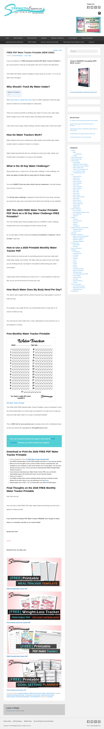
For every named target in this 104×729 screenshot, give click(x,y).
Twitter (92, 7)
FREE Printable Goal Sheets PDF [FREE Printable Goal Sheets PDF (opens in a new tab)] (16, 690)
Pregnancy (75, 215)
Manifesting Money (77, 289)
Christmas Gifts (76, 179)
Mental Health (76, 244)
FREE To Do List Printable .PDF (80, 169)
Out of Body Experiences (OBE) (80, 274)
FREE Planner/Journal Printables (37, 693)
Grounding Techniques (78, 268)
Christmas (75, 219)
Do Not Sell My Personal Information (42, 721)
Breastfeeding (78, 154)
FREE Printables (32, 42)
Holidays (73, 217)
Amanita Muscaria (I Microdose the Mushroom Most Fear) (82, 133)
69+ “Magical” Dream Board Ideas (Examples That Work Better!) (84, 120)
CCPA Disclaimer (17, 721)
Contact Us (91, 42)
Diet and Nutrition (77, 210)
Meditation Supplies (77, 239)
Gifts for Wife (76, 198)
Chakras (75, 262)
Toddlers (75, 155)
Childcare (73, 150)
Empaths (75, 267)
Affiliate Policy (28, 721)
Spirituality (44, 38)
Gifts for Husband (77, 188)
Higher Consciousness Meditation (81, 236)
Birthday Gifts (76, 178)
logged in (14, 710)
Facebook (88, 7)
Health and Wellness (23, 693)
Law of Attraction (73, 38)
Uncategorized (74, 291)
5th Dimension (76, 251)
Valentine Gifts (76, 205)
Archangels (75, 255)
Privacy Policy (7, 721)
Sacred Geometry (77, 277)
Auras (74, 260)
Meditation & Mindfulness (57, 38)
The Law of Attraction (76, 284)
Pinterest (95, 7)
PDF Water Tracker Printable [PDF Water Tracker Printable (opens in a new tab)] (15, 403)
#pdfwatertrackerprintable (47, 695)
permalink (50, 696)
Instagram (99, 7)
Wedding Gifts (76, 207)
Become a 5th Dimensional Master (49, 42)
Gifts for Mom (76, 193)
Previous (55, 50)
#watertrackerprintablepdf (22, 696)
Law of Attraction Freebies (79, 171)
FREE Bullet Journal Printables (80, 164)
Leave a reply (27, 55)
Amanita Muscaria (77, 253)
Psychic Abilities (77, 275)
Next (61, 50)
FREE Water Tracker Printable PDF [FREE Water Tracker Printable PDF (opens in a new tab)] (38, 459)
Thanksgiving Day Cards (79, 172)
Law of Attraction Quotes (79, 286)
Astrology (75, 258)
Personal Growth (75, 243)
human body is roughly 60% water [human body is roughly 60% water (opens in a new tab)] (21, 100)
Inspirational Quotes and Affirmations (79, 227)
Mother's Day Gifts (77, 202)
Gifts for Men (76, 191)
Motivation (75, 246)
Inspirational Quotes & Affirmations (14, 42)
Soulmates (75, 279)
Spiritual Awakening (77, 280)
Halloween (75, 222)
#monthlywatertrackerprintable (32, 695)
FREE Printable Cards (76, 159)
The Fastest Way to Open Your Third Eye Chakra (80, 137)
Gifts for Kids (76, 190)
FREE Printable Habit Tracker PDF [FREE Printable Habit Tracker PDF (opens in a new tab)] (17, 656)
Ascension (75, 256)
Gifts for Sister (76, 195)
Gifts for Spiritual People (78, 196)
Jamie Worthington (18, 55)
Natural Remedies (32, 38)
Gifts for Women (77, 200)
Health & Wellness (18, 38)
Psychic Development (87, 38)
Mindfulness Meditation (78, 241)
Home (7, 38)
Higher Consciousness (78, 270)
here (46, 480)
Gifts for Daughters (77, 186)
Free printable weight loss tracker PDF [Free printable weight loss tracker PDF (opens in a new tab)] (18, 622)
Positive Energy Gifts (78, 203)
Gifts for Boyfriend (77, 183)
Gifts (72, 174)
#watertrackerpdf (11, 696)
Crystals (75, 263)
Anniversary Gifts (77, 176)
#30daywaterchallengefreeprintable (15, 695)
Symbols (75, 282)
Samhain (75, 224)
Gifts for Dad (76, 184)
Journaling (73, 232)
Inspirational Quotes (78, 229)
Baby (74, 152)
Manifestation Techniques (79, 287)
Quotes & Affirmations (76, 248)
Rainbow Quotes (77, 231)
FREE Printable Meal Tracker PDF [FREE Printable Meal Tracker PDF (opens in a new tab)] (17, 588)
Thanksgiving (76, 226)
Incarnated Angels (77, 272)
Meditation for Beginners (79, 238)
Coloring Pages (76, 162)
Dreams (75, 265)
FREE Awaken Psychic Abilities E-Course (73, 42)
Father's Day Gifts (77, 181)
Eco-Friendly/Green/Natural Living (81, 212)
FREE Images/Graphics (76, 157)
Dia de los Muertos (77, 220)
